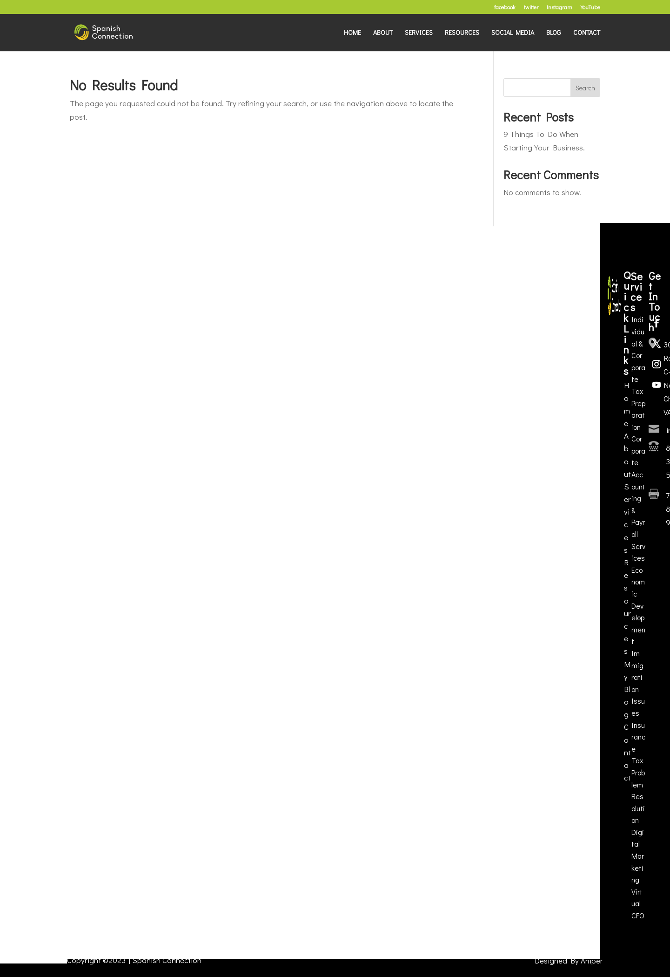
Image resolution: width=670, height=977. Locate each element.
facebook (505, 7)
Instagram (559, 7)
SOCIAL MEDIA (512, 33)
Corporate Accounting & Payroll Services (638, 498)
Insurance (638, 736)
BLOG (553, 33)
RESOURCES (462, 33)
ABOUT (383, 33)
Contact (627, 752)
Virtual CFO (637, 903)
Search (585, 87)
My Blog (627, 689)
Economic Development (638, 605)
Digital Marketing (637, 855)
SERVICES (419, 33)
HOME (352, 33)
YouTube (590, 7)
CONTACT (586, 33)
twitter (531, 7)
